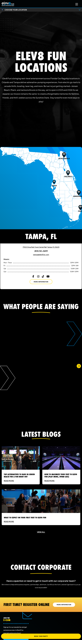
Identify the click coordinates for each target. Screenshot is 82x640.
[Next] (79, 366)
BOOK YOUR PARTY (41, 636)
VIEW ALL (41, 532)
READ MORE (9, 481)
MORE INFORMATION (64, 605)
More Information (41, 282)
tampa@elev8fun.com (41, 255)
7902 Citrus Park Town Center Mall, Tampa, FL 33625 (41, 247)
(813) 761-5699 (41, 251)
